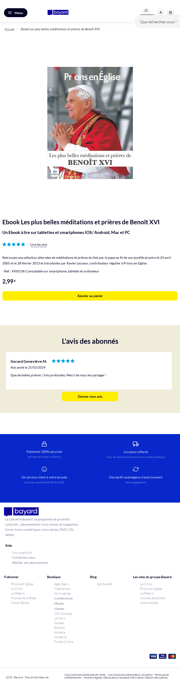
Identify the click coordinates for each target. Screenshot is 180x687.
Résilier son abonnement (30, 563)
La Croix (17, 589)
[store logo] (58, 12)
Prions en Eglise (22, 584)
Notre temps (149, 603)
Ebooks (59, 628)
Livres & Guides (60, 620)
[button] (160, 12)
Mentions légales (92, 677)
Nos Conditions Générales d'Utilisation (130, 674)
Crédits (139, 677)
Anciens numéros (60, 634)
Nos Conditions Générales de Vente (84, 674)
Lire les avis (38, 244)
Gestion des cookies (156, 677)
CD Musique (63, 613)
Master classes (59, 606)
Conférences (63, 598)
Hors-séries (62, 593)
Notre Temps (20, 603)
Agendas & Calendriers (62, 586)
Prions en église (151, 589)
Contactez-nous (23, 557)
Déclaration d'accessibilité (118, 677)
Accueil (9, 29)
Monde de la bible (152, 598)
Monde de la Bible (23, 598)
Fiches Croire (63, 642)
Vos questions (22, 552)
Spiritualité (104, 584)
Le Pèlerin (18, 593)
